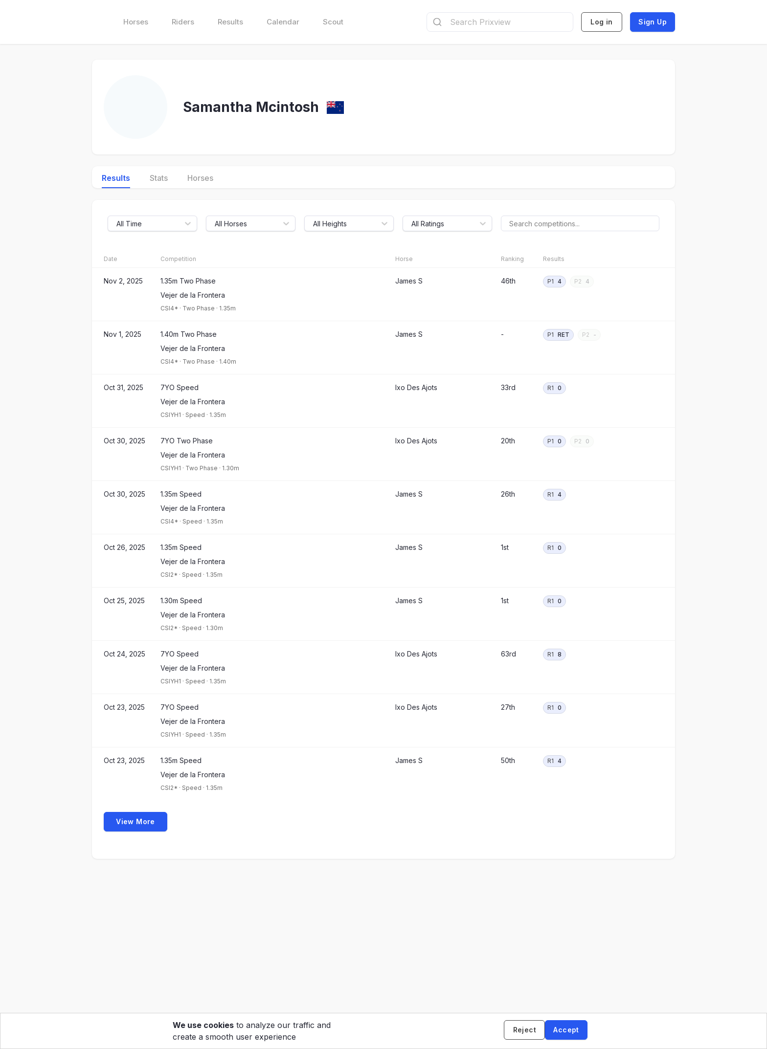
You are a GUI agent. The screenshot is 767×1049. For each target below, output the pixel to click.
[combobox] (500, 22)
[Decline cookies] (520, 1031)
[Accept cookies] (566, 1031)
